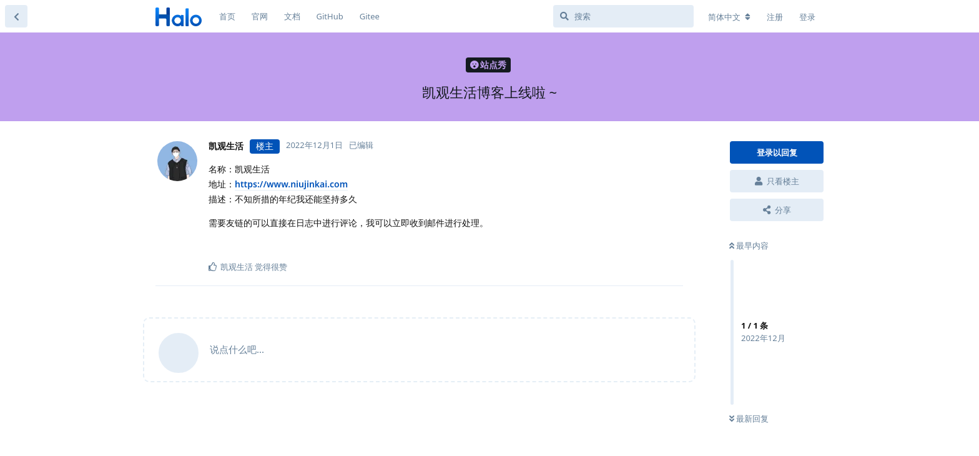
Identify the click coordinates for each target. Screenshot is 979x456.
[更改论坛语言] (729, 17)
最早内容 (749, 245)
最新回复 (749, 418)
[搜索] (623, 16)
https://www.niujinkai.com (291, 184)
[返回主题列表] (16, 16)
